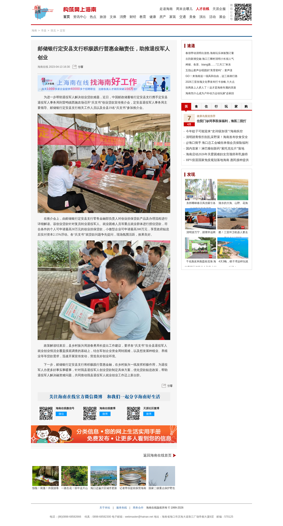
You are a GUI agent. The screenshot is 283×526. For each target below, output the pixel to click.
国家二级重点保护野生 (162, 488)
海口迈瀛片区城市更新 (103, 488)
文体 (113, 17)
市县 (43, 30)
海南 (34, 30)
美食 (192, 17)
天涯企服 (219, 9)
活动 (212, 17)
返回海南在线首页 (157, 455)
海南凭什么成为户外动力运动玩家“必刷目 (209, 93)
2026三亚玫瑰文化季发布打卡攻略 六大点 (210, 81)
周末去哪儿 (184, 9)
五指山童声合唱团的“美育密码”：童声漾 (208, 70)
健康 (152, 17)
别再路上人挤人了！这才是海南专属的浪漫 (210, 87)
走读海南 (166, 9)
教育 (143, 17)
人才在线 (202, 9)
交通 (182, 17)
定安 (62, 30)
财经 (133, 17)
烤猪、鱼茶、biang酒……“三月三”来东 (208, 64)
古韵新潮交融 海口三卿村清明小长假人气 (209, 58)
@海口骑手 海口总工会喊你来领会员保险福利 (217, 142)
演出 (202, 17)
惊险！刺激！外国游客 (45, 488)
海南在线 (43, 66)
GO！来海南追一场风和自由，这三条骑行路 (211, 76)
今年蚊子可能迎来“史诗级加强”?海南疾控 (214, 131)
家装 (172, 17)
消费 (123, 17)
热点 (93, 17)
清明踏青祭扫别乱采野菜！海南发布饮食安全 (217, 137)
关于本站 (104, 507)
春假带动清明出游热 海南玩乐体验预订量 (209, 53)
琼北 (53, 30)
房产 (162, 17)
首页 (66, 17)
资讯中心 (79, 17)
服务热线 (121, 507)
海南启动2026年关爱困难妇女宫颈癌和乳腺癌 (217, 154)
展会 (222, 17)
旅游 (103, 17)
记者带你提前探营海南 (133, 488)
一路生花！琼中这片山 (74, 488)
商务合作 (138, 507)
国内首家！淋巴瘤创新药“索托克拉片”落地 (215, 148)
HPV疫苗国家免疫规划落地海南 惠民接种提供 (217, 160)
